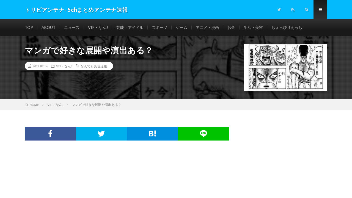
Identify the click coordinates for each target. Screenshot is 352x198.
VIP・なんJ (98, 27)
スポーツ (159, 27)
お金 (231, 27)
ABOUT (49, 27)
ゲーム (181, 27)
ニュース (71, 27)
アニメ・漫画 (207, 27)
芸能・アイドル (129, 27)
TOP (29, 27)
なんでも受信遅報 (94, 66)
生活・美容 (253, 27)
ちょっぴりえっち (286, 27)
